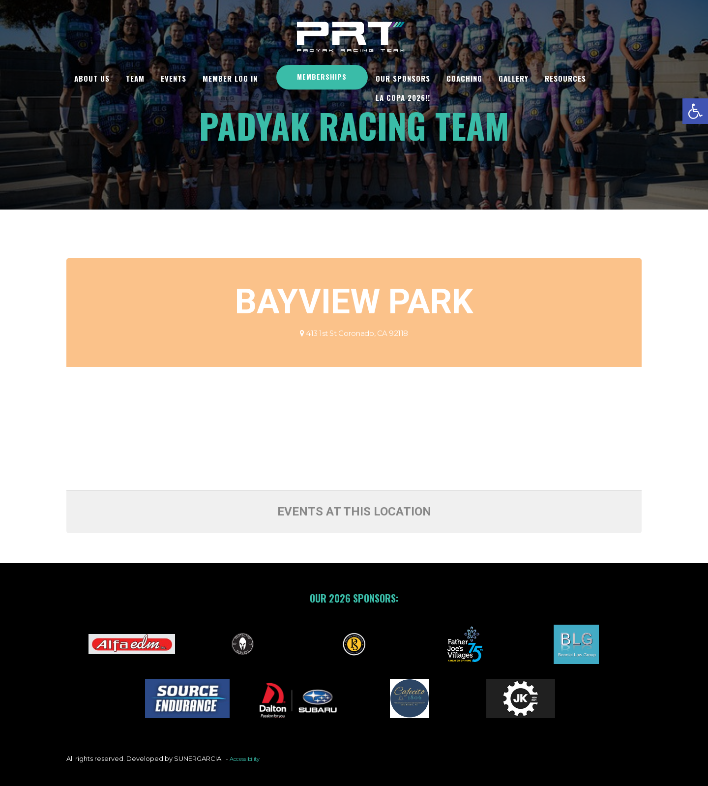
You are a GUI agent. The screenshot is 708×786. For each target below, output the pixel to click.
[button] (695, 111)
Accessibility (248, 758)
